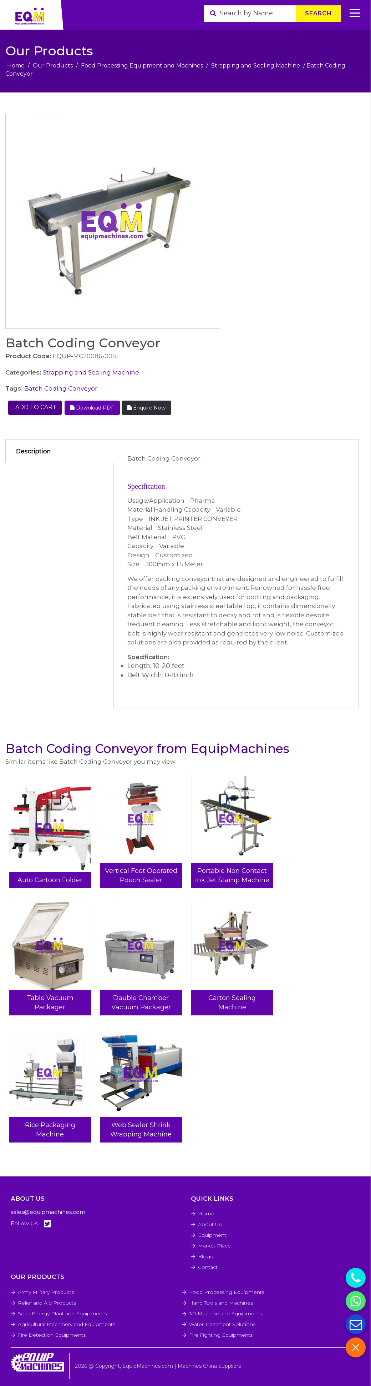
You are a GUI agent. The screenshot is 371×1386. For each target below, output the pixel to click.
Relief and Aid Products (47, 1303)
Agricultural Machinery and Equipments (66, 1324)
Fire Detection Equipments (52, 1335)
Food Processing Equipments (226, 1292)
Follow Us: (31, 1224)
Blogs (205, 1256)
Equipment (212, 1235)
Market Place (214, 1245)
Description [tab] (33, 451)
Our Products (53, 65)
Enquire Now (146, 408)
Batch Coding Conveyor (60, 388)
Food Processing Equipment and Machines (142, 65)
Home (16, 65)
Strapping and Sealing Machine (255, 65)
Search (318, 13)
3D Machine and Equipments (225, 1313)
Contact (208, 1267)
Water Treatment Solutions (222, 1324)
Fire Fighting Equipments (221, 1335)
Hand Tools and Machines (221, 1303)
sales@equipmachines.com (48, 1212)
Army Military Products (46, 1292)
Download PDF (92, 408)
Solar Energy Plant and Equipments (62, 1313)
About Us (210, 1224)
